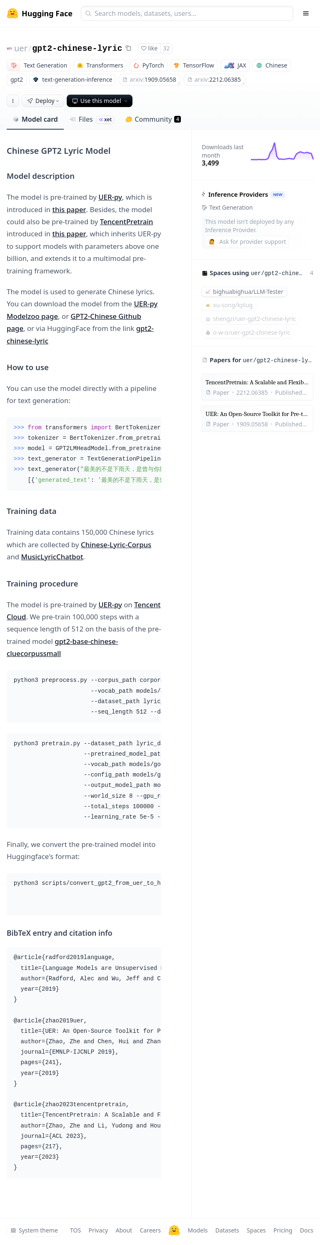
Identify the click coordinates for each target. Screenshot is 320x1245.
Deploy (43, 101)
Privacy (98, 1230)
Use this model (100, 101)
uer (21, 48)
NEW (277, 194)
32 (166, 48)
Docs (306, 1230)
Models (198, 1230)
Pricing (282, 1230)
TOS (75, 1230)
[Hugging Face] (174, 1230)
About (123, 1230)
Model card (35, 119)
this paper (69, 209)
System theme (34, 1230)
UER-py (110, 197)
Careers (150, 1230)
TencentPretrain (126, 221)
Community (153, 119)
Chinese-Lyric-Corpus (116, 544)
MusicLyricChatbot (52, 556)
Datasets (227, 1230)
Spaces (256, 1230)
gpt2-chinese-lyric (77, 48)
